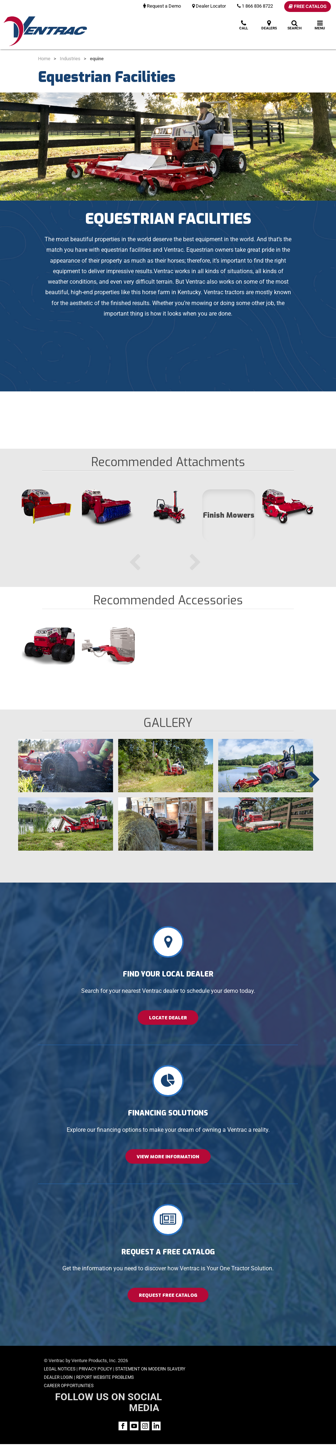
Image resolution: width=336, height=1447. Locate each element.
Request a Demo (162, 6)
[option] (48, 515)
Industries (70, 58)
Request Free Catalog (168, 1295)
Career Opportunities (69, 1393)
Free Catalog (308, 6)
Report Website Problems (105, 1385)
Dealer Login (58, 1385)
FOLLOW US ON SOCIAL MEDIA (247, 1365)
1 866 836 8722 (255, 6)
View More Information (168, 1157)
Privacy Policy (95, 1369)
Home (44, 58)
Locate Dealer (168, 1018)
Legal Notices (59, 1369)
